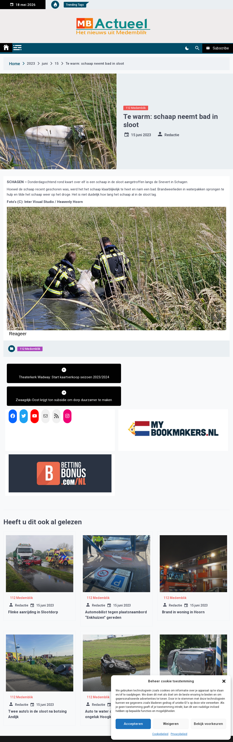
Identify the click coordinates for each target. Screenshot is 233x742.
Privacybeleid (179, 734)
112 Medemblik (136, 108)
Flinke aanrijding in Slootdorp (33, 594)
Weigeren (171, 724)
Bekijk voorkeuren (208, 724)
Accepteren (133, 724)
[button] (224, 681)
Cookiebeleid (160, 734)
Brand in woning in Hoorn (183, 594)
